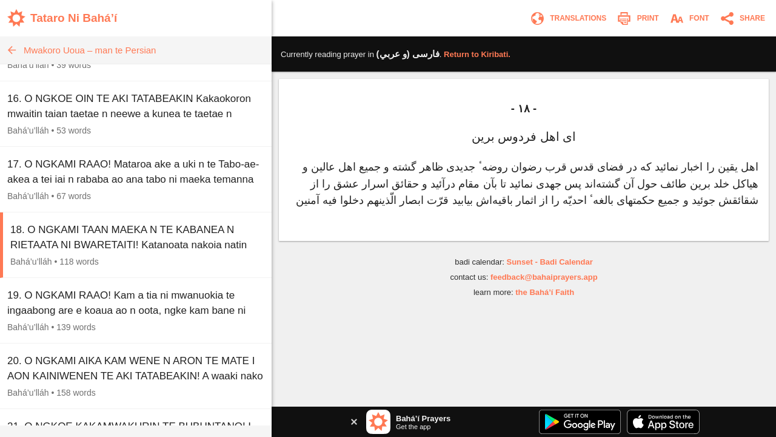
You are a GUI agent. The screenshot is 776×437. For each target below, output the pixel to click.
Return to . (477, 54)
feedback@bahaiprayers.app (544, 277)
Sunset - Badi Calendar (549, 261)
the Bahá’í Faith (544, 292)
